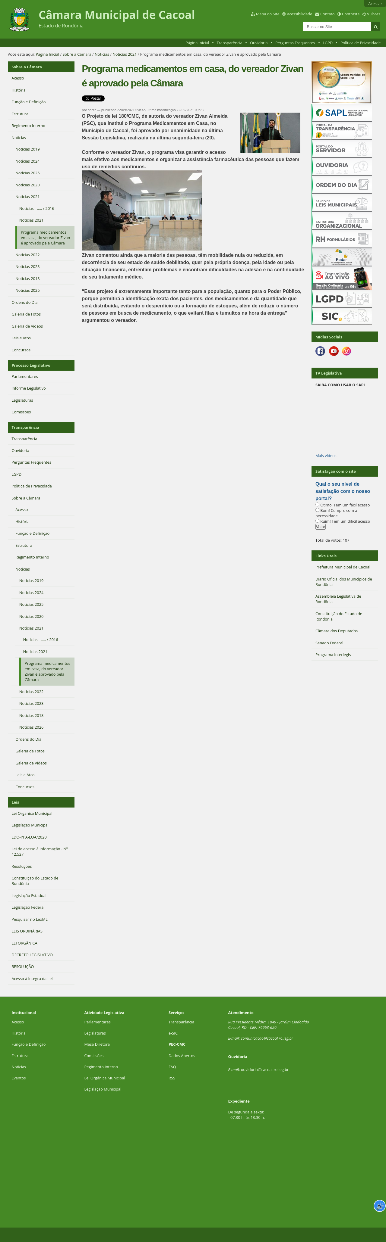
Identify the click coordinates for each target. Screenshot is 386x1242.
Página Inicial (197, 42)
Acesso (17, 1022)
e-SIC (173, 1033)
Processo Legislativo (30, 365)
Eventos (18, 1078)
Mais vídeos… (327, 455)
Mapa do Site (268, 14)
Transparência (229, 42)
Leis (15, 802)
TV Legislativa (328, 373)
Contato (327, 14)
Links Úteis (326, 556)
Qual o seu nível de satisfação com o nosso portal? (342, 491)
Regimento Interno (101, 1066)
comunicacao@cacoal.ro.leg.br (267, 1038)
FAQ (172, 1066)
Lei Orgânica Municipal (104, 1078)
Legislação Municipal (102, 1089)
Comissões (93, 1055)
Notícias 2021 (124, 54)
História (18, 1033)
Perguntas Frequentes (295, 42)
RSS (172, 1078)
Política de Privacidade (360, 42)
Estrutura (19, 1055)
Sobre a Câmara (77, 54)
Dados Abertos (182, 1055)
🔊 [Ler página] (380, 1205)
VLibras (373, 14)
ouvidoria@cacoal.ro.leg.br (265, 1069)
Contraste (350, 14)
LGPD (328, 42)
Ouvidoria (259, 42)
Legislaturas (95, 1033)
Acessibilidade (299, 14)
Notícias (102, 54)
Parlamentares (97, 1022)
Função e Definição (28, 1044)
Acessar (375, 3)
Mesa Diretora (97, 1044)
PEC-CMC (177, 1044)
